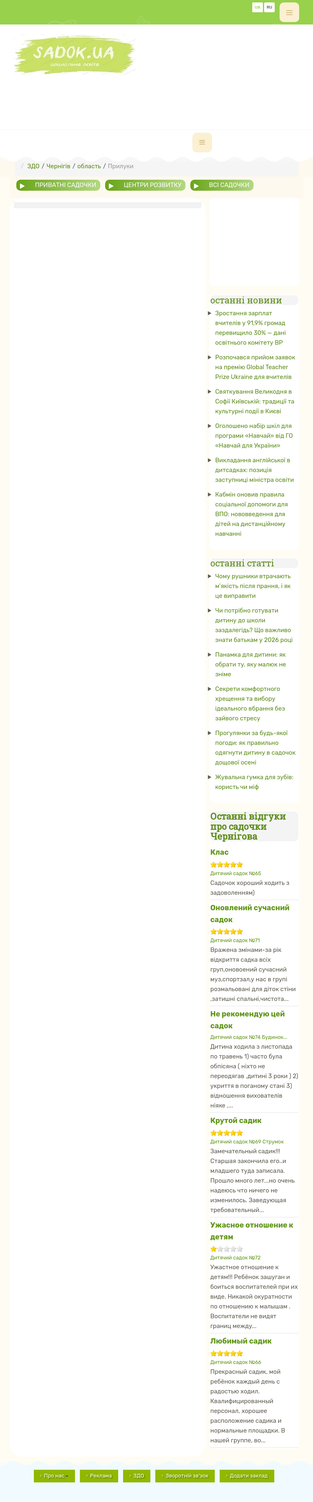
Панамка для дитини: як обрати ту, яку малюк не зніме (250, 664)
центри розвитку (152, 185)
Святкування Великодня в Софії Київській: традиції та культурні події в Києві (254, 401)
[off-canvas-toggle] (289, 12)
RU (269, 7)
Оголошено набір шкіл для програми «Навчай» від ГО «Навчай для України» (254, 435)
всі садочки (229, 185)
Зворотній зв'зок (186, 1476)
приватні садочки (65, 185)
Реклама (101, 1476)
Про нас (56, 1476)
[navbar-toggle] (202, 142)
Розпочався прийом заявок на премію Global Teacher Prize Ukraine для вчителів (255, 367)
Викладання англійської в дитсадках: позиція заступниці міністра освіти (254, 470)
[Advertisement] (162, 93)
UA (257, 7)
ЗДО (138, 1476)
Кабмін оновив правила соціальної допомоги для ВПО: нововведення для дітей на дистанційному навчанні (251, 514)
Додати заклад (249, 1476)
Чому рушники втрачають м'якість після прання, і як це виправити (253, 586)
